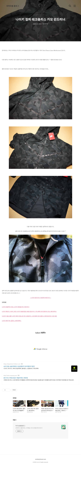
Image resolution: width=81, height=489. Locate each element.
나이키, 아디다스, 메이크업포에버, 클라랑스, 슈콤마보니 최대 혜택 (21, 391)
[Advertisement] (40, 59)
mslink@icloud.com (40, 481)
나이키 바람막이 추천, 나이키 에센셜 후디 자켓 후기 (15, 329)
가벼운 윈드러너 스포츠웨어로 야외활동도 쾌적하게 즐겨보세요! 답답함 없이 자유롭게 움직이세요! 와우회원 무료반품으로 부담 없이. (39, 402)
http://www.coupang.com (10, 397)
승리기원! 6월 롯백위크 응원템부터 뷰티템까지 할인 (19, 389)
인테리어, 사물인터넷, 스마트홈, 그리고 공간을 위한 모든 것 (29, 450)
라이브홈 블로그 (12, 6)
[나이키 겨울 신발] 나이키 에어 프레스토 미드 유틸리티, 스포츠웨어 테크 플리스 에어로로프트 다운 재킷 (29, 338)
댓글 (14, 442)
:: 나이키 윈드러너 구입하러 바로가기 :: (40, 320)
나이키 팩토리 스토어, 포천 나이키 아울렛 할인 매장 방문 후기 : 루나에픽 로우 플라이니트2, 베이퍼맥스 (29, 334)
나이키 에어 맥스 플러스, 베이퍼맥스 (11, 343)
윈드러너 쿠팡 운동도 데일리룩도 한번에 (16, 400)
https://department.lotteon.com (12, 386)
